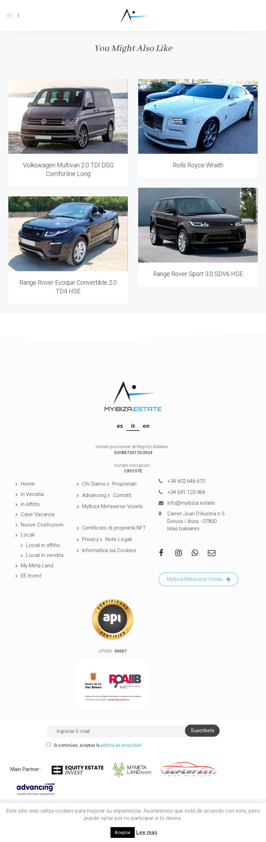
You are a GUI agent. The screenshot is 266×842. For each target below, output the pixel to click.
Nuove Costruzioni (42, 525)
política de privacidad (121, 745)
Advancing (94, 495)
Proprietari (124, 484)
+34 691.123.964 (186, 492)
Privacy (90, 539)
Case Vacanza (37, 514)
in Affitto (30, 504)
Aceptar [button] (123, 832)
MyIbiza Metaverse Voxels (112, 506)
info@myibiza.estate (191, 503)
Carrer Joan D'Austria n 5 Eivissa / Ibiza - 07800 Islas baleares (195, 521)
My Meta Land (37, 565)
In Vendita (32, 494)
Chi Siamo (94, 484)
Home (28, 484)
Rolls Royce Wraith (198, 165)
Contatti (122, 495)
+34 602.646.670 (186, 481)
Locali (28, 535)
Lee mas (146, 832)
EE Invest (31, 576)
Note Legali (118, 539)
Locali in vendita (44, 555)
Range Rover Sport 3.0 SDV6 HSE (198, 273)
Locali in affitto (43, 545)
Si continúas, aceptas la (93, 745)
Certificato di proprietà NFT (114, 528)
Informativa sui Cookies (109, 550)
